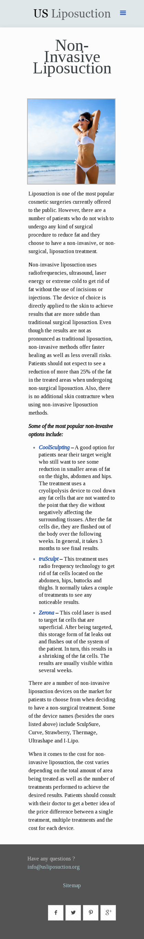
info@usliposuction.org (53, 867)
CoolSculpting (54, 447)
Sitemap (72, 885)
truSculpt (48, 559)
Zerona (46, 613)
